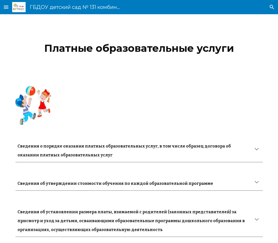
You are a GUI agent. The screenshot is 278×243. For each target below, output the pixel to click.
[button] (6, 7)
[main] (139, 47)
